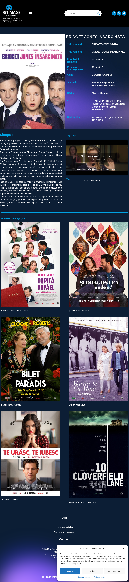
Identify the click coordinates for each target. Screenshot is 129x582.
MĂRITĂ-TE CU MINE (77, 405)
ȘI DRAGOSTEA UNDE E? (79, 311)
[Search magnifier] (98, 13)
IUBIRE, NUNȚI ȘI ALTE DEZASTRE (82, 502)
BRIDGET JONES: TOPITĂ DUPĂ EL (15, 311)
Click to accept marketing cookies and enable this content (97, 157)
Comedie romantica (90, 180)
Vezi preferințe (114, 571)
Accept (70, 571)
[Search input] (82, 13)
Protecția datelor (99, 577)
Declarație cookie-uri (85, 577)
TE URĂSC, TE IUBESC (10, 500)
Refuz (92, 571)
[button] (123, 548)
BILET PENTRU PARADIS (11, 405)
